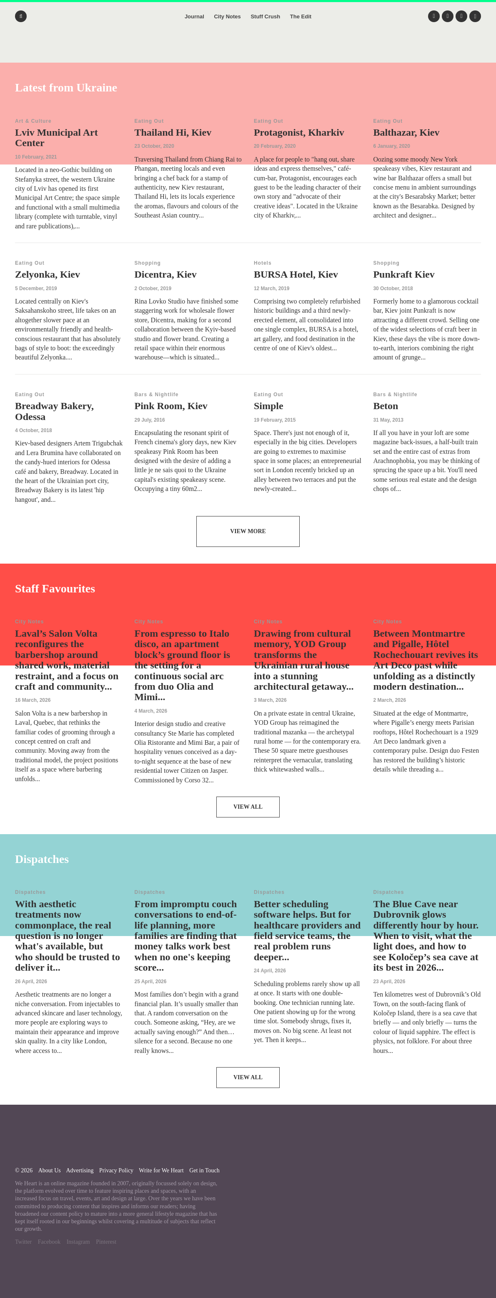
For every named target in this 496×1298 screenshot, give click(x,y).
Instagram (78, 1242)
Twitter (23, 1242)
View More (248, 531)
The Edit (300, 16)
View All (248, 807)
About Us (49, 1170)
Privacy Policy (116, 1170)
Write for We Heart (161, 1170)
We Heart (248, 50)
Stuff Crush (265, 16)
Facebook (49, 1242)
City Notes (227, 16)
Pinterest (106, 1242)
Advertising (79, 1170)
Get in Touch (204, 1170)
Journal (194, 16)
